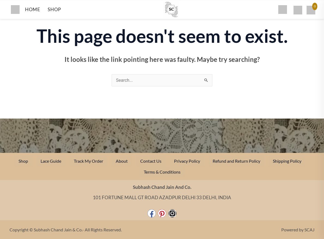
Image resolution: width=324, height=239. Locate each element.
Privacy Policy (187, 161)
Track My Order (88, 161)
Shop (23, 161)
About (122, 161)
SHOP (54, 9)
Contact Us (150, 161)
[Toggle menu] (15, 9)
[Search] (282, 9)
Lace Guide (51, 161)
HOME (32, 9)
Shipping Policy (287, 161)
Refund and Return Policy (236, 161)
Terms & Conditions (162, 171)
